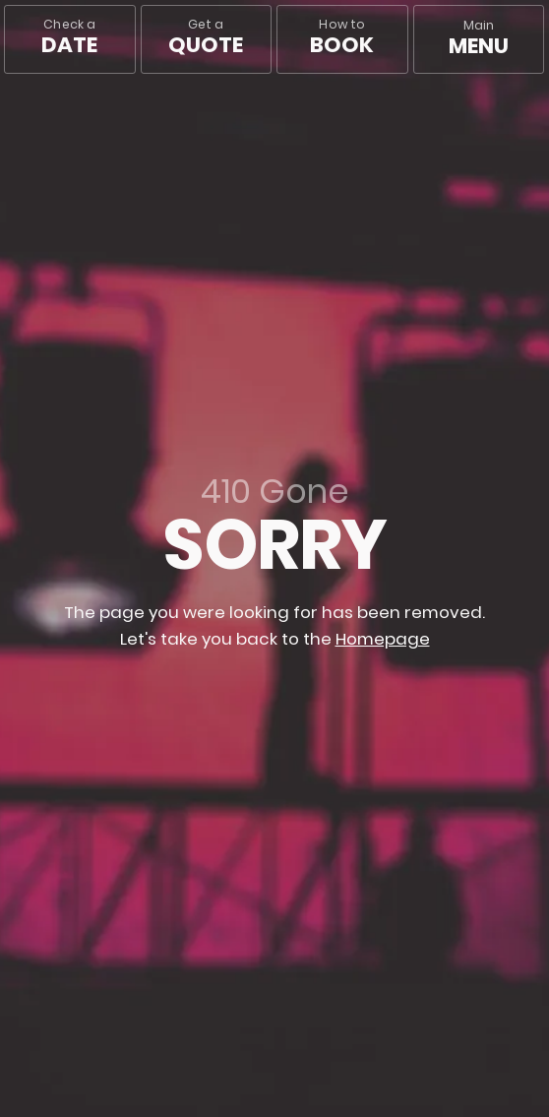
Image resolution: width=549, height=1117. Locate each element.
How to (342, 38)
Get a (206, 38)
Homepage (383, 639)
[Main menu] (479, 39)
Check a (69, 38)
